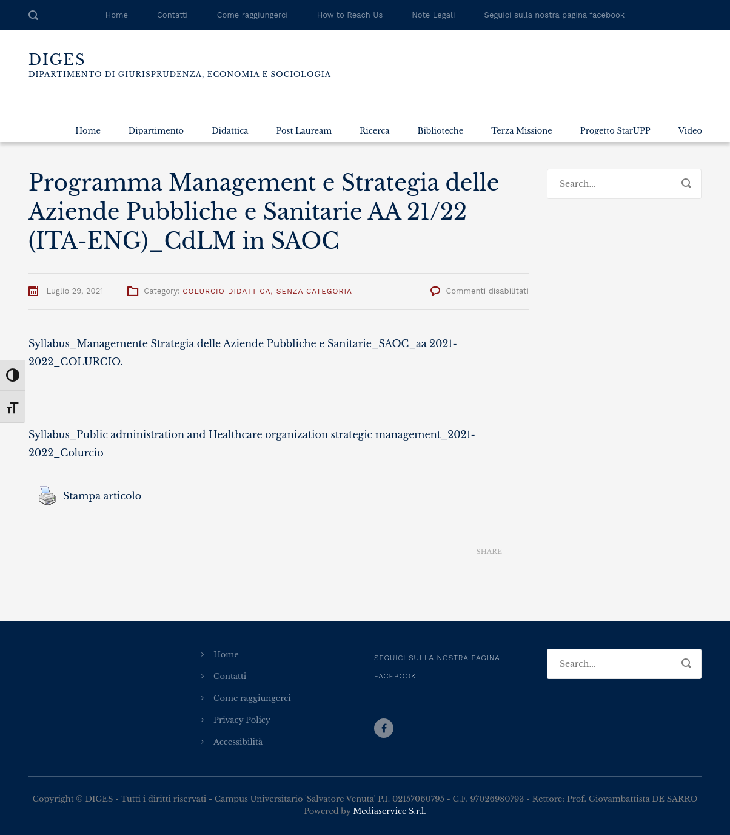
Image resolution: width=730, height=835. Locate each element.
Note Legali (433, 14)
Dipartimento (156, 131)
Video (690, 131)
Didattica (230, 131)
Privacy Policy (241, 720)
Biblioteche (440, 131)
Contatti (172, 14)
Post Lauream (304, 131)
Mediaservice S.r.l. (389, 811)
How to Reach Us (350, 14)
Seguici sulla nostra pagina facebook (554, 14)
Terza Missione (521, 131)
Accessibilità (238, 742)
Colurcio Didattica (226, 291)
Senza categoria (314, 291)
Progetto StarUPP (615, 131)
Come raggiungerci (252, 14)
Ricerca (374, 131)
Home (116, 14)
